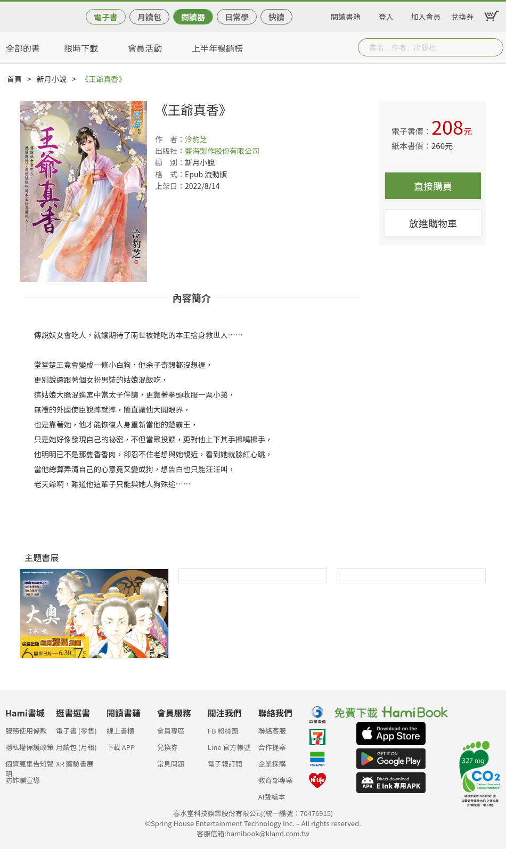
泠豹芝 (196, 139)
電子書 (106, 16)
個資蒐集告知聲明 (29, 767)
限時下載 (81, 48)
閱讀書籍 (346, 15)
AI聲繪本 (271, 797)
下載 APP (121, 747)
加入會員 (426, 15)
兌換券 (462, 15)
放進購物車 (433, 223)
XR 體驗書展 (75, 764)
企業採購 (272, 764)
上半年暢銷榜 (217, 48)
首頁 (14, 78)
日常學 (237, 16)
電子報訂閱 (225, 764)
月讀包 (149, 16)
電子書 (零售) (76, 731)
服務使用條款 (26, 731)
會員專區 (171, 731)
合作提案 (272, 747)
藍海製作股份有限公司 (222, 150)
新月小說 (52, 78)
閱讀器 (193, 16)
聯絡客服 (272, 731)
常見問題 (171, 764)
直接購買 (433, 186)
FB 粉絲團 (223, 731)
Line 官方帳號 (229, 747)
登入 (386, 15)
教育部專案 (275, 780)
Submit (494, 47)
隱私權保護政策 (29, 747)
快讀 (276, 16)
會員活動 (145, 48)
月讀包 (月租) (76, 747)
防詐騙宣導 (22, 780)
